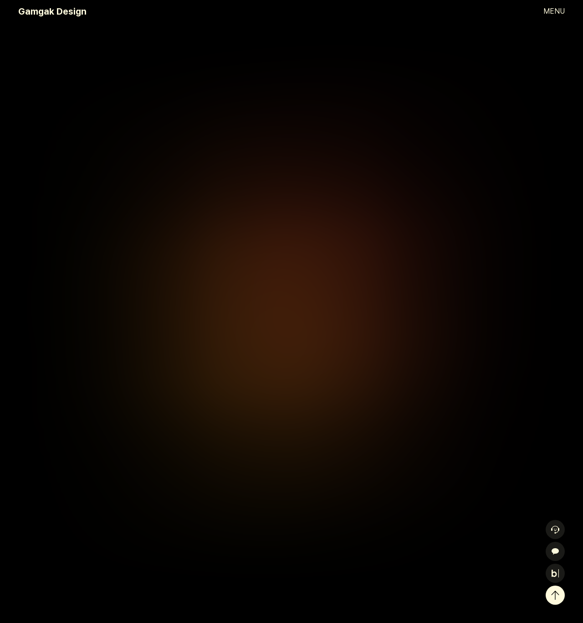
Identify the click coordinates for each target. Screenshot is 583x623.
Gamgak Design (52, 11)
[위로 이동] (555, 595)
